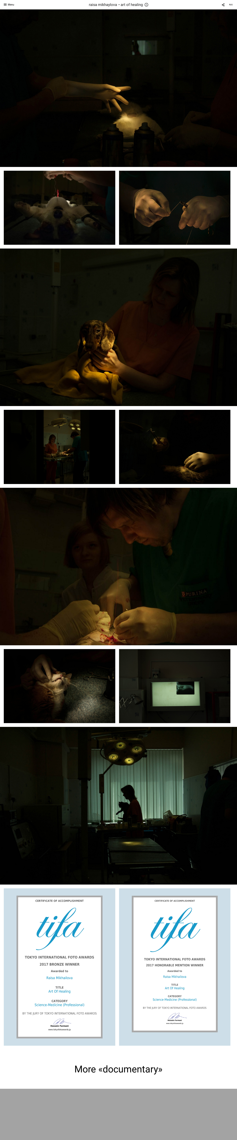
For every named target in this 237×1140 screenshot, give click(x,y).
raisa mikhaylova (103, 5)
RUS (231, 5)
